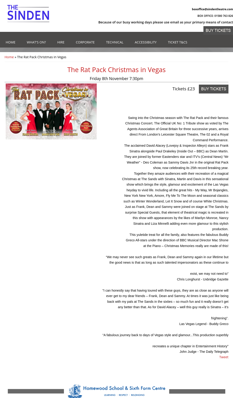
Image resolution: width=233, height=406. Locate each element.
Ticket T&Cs (177, 42)
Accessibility (146, 42)
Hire (61, 42)
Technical (114, 42)
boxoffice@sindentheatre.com (212, 9)
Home (10, 42)
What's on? (36, 42)
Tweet (223, 357)
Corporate (85, 42)
